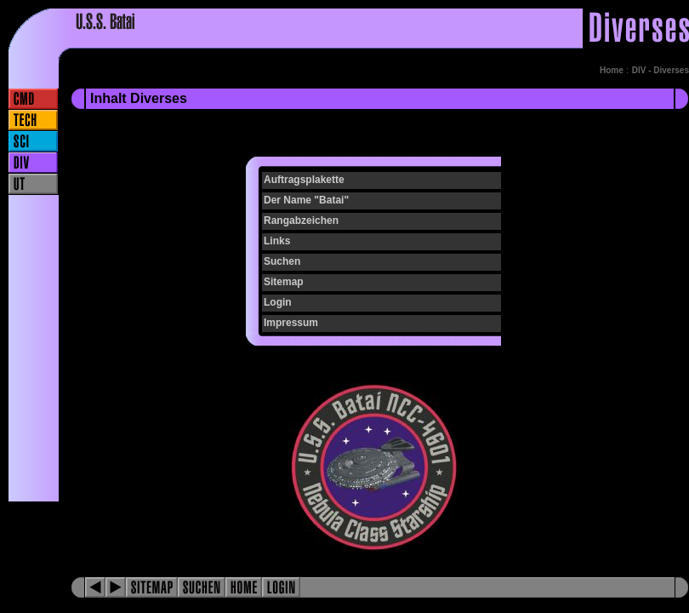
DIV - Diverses (660, 70)
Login (278, 302)
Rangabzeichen (301, 220)
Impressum (291, 323)
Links (277, 241)
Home (612, 70)
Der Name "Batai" (306, 200)
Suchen (282, 261)
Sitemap (284, 282)
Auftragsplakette (304, 180)
